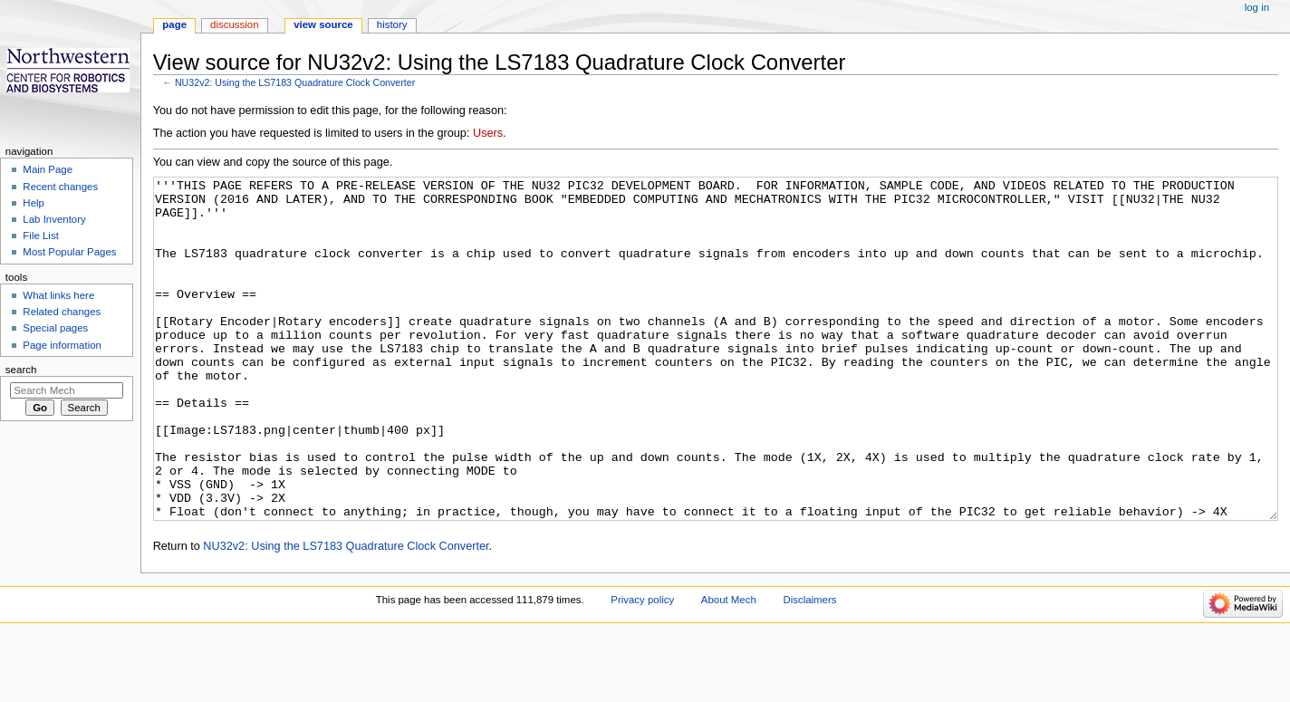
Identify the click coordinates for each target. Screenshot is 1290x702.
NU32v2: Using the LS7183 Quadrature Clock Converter (295, 82)
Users (488, 133)
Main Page (47, 169)
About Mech (728, 667)
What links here (58, 295)
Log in (1257, 7)
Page (174, 24)
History (392, 24)
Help (33, 202)
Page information (62, 345)
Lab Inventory (54, 219)
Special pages (55, 327)
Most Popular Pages (69, 251)
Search (21, 369)
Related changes (62, 311)
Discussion (234, 24)
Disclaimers (809, 667)
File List (40, 235)
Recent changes (60, 186)
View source (323, 24)
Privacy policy (642, 667)
